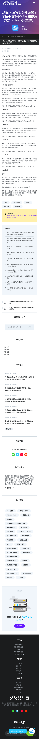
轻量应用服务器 (19, 647)
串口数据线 (10, 540)
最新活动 (19, 591)
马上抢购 (19, 626)
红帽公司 (9, 519)
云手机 (19, 649)
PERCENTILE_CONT (25, 531)
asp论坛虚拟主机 (12, 573)
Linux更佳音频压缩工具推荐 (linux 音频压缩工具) (23, 308)
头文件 (11, 56)
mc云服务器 (25, 548)
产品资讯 (7, 352)
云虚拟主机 (19, 654)
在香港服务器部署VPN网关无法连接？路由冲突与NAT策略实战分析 (19, 411)
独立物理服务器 (19, 652)
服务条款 (19, 682)
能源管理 (25, 565)
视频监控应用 (20, 544)
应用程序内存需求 (12, 565)
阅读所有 (8, 429)
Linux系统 (16, 60)
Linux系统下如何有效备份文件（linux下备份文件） (20, 259)
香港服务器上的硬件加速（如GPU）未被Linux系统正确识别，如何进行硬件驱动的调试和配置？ (20, 240)
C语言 (9, 60)
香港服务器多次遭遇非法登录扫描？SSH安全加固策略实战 (18, 389)
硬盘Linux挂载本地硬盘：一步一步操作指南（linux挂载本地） (20, 265)
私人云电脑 (24, 527)
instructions (11, 561)
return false (11, 569)
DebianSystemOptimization (16, 523)
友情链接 (19, 690)
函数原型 (17, 207)
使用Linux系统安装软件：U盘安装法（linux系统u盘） (20, 253)
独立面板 (19, 692)
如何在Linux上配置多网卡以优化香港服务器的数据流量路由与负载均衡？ (20, 233)
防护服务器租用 (24, 511)
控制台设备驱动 (11, 548)
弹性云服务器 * (19, 618)
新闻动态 (11, 36)
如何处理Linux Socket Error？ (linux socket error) (20, 247)
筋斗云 (24, 29)
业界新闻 (7, 349)
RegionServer (11, 515)
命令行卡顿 (10, 511)
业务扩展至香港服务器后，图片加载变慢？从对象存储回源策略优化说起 (19, 422)
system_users (12, 552)
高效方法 (9, 577)
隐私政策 (19, 685)
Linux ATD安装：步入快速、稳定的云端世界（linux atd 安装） (20, 271)
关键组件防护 (26, 552)
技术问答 (19, 671)
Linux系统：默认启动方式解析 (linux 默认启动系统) (20, 289)
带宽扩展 (24, 561)
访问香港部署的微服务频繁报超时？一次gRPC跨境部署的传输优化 (19, 400)
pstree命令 (25, 536)
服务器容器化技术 (12, 556)
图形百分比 (26, 515)
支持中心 (19, 666)
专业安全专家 (23, 540)
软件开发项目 (11, 527)
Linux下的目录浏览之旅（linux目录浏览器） (23, 302)
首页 (3, 36)
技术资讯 (20, 36)
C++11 (9, 544)
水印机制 (20, 577)
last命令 (10, 531)
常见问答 (19, 668)
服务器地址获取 (11, 536)
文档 (19, 663)
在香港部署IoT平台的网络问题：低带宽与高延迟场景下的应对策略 (19, 378)
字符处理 (32, 144)
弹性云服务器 (20, 644)
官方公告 (7, 347)
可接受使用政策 (19, 687)
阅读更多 (9, 488)
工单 (19, 673)
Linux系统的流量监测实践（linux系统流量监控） (20, 277)
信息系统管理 (27, 573)
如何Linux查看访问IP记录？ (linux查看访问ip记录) (20, 283)
